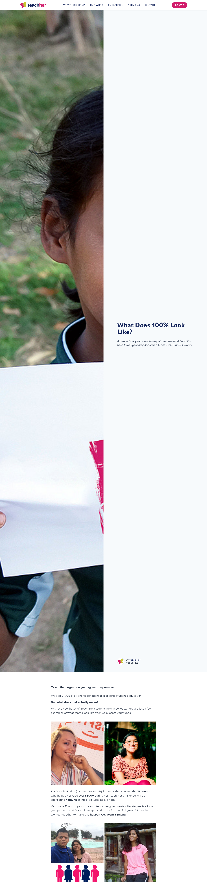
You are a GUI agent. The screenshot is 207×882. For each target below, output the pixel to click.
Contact (149, 5)
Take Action (115, 5)
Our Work (96, 5)
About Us (134, 5)
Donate (179, 5)
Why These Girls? (74, 5)
